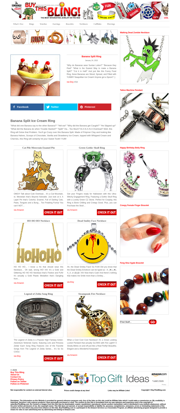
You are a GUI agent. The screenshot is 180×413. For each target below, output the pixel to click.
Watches (43, 24)
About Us (14, 375)
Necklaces (84, 24)
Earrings (56, 24)
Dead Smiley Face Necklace (92, 221)
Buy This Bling (17, 372)
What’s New (18, 24)
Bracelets (70, 24)
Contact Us (15, 377)
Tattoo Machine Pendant (131, 90)
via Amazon (19, 210)
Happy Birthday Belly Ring (132, 148)
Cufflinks (97, 24)
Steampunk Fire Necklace (91, 294)
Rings (31, 24)
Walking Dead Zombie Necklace (135, 32)
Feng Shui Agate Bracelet (132, 263)
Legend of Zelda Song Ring (38, 294)
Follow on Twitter (18, 381)
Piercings (111, 24)
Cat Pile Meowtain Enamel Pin (38, 148)
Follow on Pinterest (19, 384)
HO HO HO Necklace (38, 221)
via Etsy (70, 82)
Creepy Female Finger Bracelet (134, 205)
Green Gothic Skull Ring (92, 148)
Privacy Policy (17, 379)
